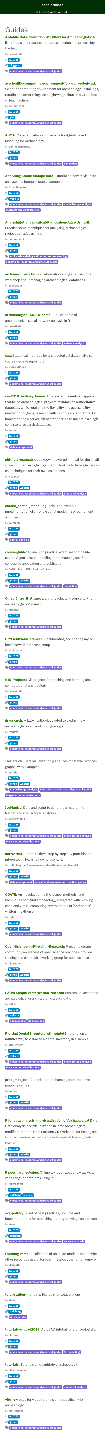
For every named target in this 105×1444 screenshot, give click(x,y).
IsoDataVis (14, 761)
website (14, 198)
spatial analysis (19, 540)
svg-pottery (14, 1213)
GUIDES (14, 59)
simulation (70, 163)
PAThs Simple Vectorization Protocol (34, 993)
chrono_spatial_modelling (26, 506)
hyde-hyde (62, 12)
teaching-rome (17, 1254)
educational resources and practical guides (35, 71)
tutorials (12, 1364)
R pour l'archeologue (21, 1172)
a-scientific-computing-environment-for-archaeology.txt (50, 83)
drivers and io (18, 1317)
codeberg (15, 1195)
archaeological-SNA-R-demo (28, 315)
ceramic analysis (74, 1241)
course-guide (15, 552)
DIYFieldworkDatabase (23, 639)
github (13, 158)
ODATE (10, 894)
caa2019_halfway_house (25, 396)
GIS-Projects (15, 680)
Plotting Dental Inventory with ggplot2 (36, 1033)
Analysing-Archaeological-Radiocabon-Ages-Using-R (47, 222)
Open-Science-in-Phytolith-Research (34, 946)
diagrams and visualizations (23, 210)
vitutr (9, 1399)
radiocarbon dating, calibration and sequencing (38, 256)
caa (8, 355)
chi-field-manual (18, 459)
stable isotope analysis (77, 204)
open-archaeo (52, 5)
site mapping (18, 1021)
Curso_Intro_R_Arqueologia (27, 598)
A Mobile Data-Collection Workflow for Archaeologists (48, 37)
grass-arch (13, 720)
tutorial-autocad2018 (22, 1329)
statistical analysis (75, 493)
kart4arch (13, 854)
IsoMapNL (13, 807)
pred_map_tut (16, 1080)
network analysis (74, 343)
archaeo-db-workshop (23, 274)
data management (21, 447)
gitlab (12, 1381)
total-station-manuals (22, 1294)
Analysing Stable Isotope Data (29, 176)
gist (11, 117)
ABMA (10, 135)
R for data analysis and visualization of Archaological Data (51, 1120)
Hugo (50, 12)
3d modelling (36, 1021)
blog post (14, 65)
